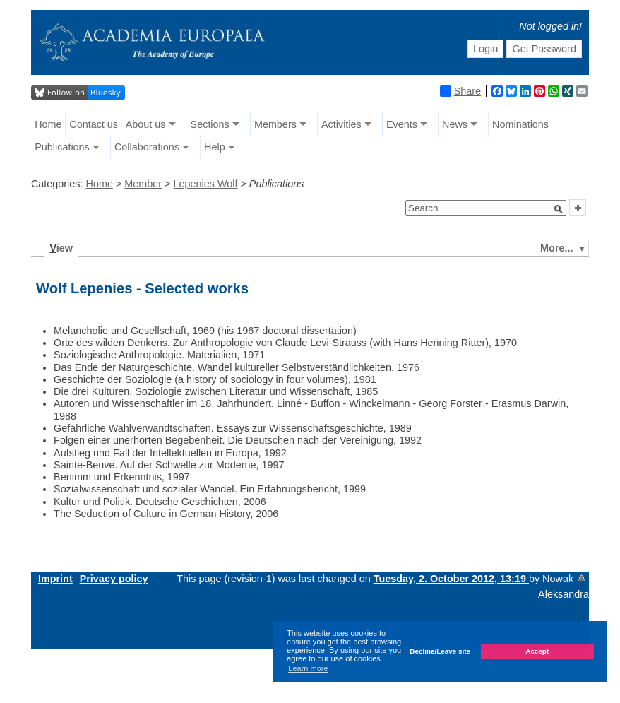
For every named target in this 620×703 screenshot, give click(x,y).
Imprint (55, 578)
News (454, 124)
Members (275, 124)
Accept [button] (537, 651)
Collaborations (146, 147)
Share (460, 91)
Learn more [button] (308, 668)
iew (61, 248)
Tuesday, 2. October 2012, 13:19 (451, 578)
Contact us (93, 124)
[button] (558, 209)
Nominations (520, 124)
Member (143, 183)
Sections (210, 124)
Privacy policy (114, 578)
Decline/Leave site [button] (440, 651)
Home (48, 124)
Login (485, 48)
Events (401, 124)
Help (214, 147)
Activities (341, 124)
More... (556, 248)
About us (146, 124)
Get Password (544, 48)
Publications (62, 147)
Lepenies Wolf (205, 183)
